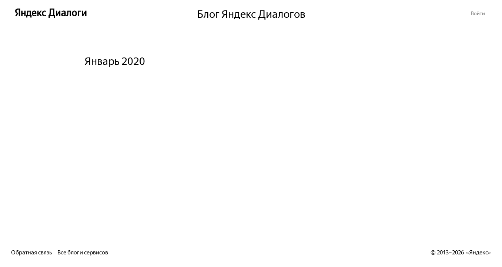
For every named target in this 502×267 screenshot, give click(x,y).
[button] (478, 13)
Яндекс (478, 251)
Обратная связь (31, 251)
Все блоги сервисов (82, 251)
